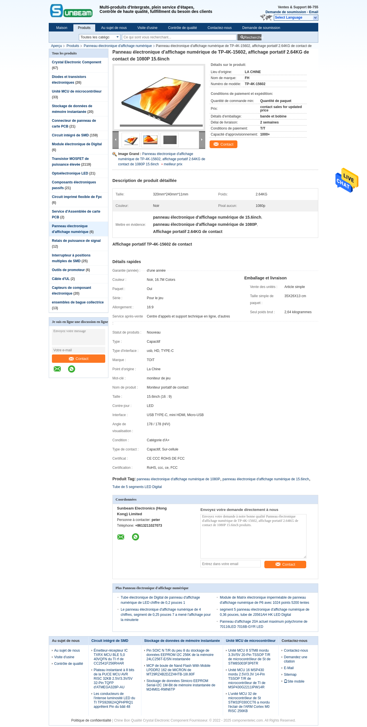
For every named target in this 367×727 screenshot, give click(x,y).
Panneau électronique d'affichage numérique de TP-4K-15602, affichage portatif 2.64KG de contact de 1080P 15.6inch (161, 159)
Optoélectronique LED (70, 173)
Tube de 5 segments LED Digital (137, 487)
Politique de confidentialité (91, 720)
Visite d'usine (147, 28)
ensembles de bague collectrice (78, 302)
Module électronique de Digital (77, 144)
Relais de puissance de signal (76, 241)
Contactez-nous (220, 28)
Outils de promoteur (68, 270)
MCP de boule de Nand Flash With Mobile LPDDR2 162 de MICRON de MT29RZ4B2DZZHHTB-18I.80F (178, 670)
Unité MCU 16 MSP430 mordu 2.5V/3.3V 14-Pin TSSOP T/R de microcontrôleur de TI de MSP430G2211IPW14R (247, 678)
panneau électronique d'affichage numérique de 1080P (178, 479)
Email (313, 12)
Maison (61, 28)
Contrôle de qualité (182, 28)
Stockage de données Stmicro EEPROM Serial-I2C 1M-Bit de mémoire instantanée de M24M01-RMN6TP (181, 685)
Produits (84, 28)
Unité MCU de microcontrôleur (76, 91)
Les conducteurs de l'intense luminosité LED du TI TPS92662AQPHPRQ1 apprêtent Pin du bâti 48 (114, 700)
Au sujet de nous (114, 28)
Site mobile (294, 681)
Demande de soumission (286, 12)
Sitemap (290, 675)
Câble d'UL (61, 279)
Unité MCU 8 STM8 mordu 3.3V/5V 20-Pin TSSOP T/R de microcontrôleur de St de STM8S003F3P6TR (249, 656)
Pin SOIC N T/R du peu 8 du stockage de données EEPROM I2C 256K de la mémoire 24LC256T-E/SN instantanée (180, 654)
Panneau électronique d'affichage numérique (118, 46)
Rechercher (252, 37)
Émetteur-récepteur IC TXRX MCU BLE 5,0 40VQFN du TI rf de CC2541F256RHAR (111, 656)
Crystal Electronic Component (76, 62)
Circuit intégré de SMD (70, 135)
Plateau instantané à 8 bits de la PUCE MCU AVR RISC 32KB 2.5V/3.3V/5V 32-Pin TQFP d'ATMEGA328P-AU (114, 678)
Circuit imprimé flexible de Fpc (77, 197)
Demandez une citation (295, 659)
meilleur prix (173, 164)
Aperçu (56, 46)
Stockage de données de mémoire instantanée (182, 641)
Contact (79, 358)
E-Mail (289, 668)
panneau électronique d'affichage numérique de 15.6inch (265, 479)
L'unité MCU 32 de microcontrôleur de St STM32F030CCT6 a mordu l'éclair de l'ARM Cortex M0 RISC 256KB (249, 702)
